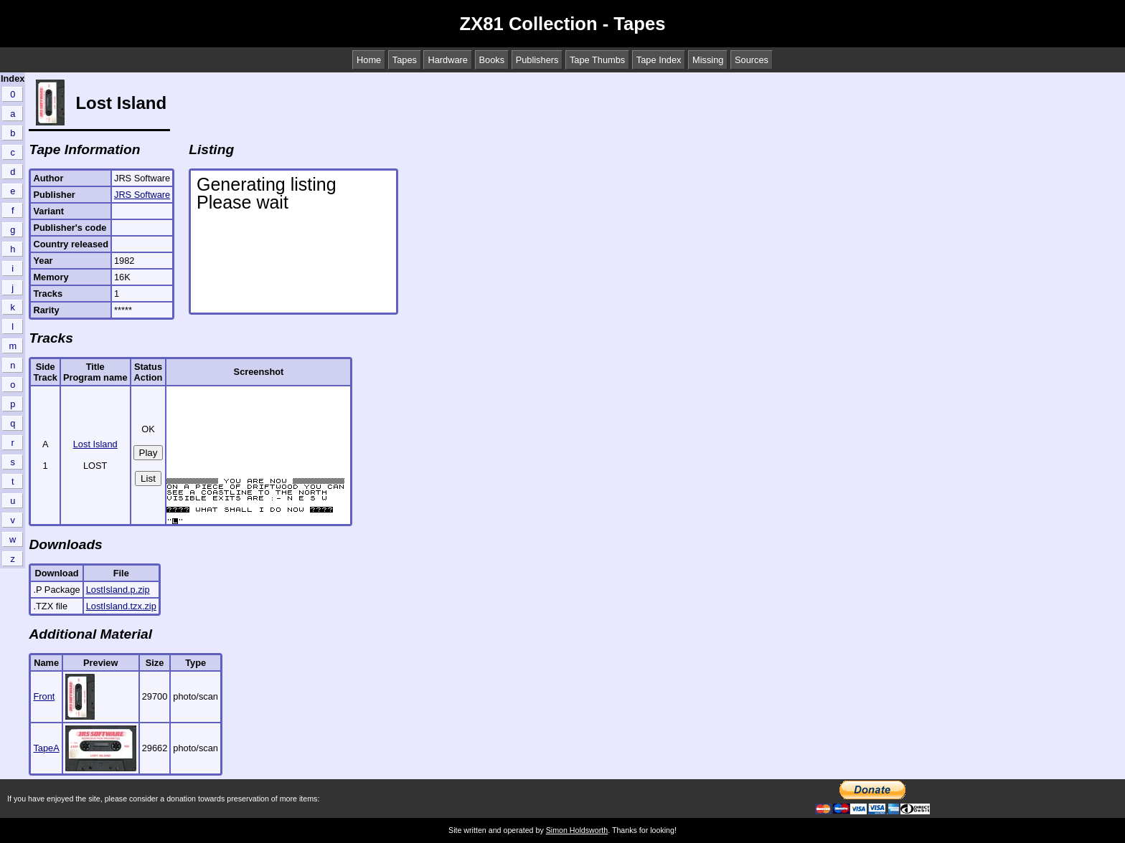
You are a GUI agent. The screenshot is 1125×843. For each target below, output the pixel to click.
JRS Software (142, 194)
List (148, 478)
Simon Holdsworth (577, 830)
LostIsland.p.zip (118, 589)
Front (44, 696)
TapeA (46, 748)
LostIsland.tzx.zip (121, 606)
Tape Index (659, 59)
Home (369, 59)
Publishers (537, 59)
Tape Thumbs (597, 59)
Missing (707, 59)
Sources (751, 59)
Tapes (404, 59)
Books (492, 59)
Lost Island (95, 444)
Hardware (447, 59)
